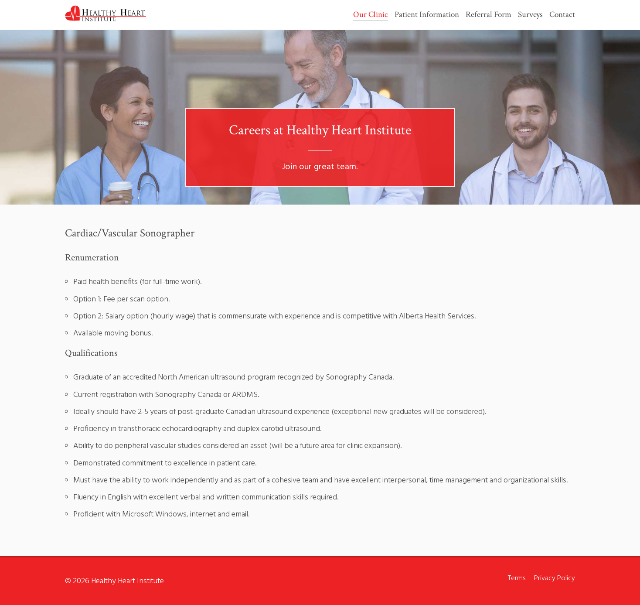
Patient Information (427, 15)
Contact (562, 15)
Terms (516, 578)
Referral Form (488, 15)
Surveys (530, 15)
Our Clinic (370, 15)
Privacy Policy (554, 578)
